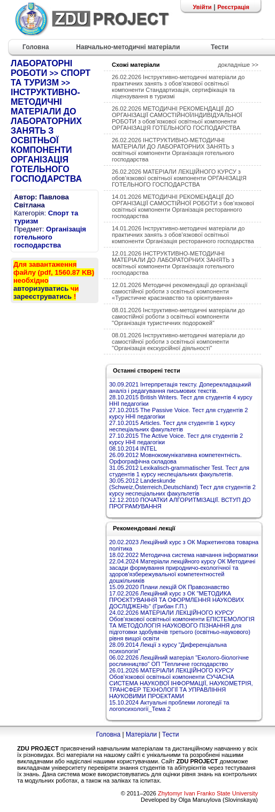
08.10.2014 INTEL (133, 448)
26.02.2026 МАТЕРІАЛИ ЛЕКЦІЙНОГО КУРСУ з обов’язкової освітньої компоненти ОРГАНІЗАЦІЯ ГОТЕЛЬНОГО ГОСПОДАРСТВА (179, 178)
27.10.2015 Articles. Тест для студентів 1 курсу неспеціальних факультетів (172, 426)
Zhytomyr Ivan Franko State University (208, 793)
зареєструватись (42, 296)
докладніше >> (238, 64)
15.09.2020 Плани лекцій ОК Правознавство (169, 587)
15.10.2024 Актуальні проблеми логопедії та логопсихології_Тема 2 (169, 705)
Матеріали (141, 734)
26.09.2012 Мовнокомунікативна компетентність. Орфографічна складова (175, 458)
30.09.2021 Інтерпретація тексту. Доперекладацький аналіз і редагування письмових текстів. (180, 387)
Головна (108, 734)
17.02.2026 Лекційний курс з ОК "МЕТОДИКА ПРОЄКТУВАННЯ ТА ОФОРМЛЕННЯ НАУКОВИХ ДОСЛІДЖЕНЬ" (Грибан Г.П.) (176, 599)
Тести (170, 734)
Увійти (202, 7)
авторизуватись (40, 288)
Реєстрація (233, 7)
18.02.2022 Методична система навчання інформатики (183, 555)
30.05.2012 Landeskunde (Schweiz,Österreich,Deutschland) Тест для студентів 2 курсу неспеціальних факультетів (182, 487)
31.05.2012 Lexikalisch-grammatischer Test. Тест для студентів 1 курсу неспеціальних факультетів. (179, 471)
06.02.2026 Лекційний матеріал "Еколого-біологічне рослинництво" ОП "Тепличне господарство (179, 660)
